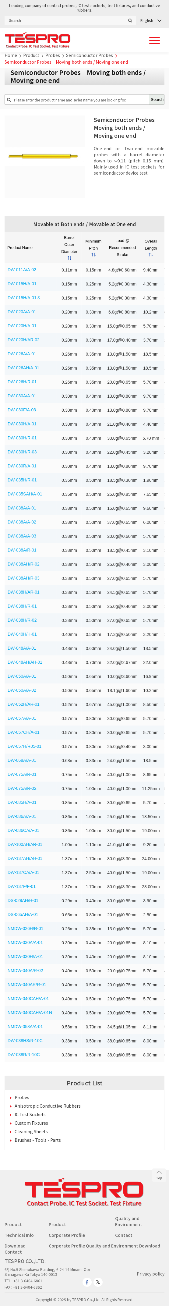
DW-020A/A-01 (22, 311)
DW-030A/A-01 (22, 395)
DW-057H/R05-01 (24, 746)
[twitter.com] (98, 1282)
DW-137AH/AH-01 (25, 858)
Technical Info (19, 1235)
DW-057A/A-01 (22, 718)
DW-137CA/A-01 (23, 872)
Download (15, 1246)
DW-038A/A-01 (22, 508)
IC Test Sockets (30, 1114)
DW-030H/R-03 (22, 451)
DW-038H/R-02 (22, 620)
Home (11, 55)
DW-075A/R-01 (22, 774)
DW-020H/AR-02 (24, 339)
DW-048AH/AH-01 (25, 662)
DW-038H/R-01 (22, 606)
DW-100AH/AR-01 (25, 844)
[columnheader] (69, 247)
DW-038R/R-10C (24, 1054)
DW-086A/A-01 (22, 816)
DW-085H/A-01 (22, 802)
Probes (52, 55)
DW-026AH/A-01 (23, 367)
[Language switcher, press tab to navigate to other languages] (150, 20)
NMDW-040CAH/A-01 (28, 998)
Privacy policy (150, 1274)
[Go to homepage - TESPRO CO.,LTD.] (84, 1204)
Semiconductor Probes (89, 55)
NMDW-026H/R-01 (25, 928)
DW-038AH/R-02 (24, 564)
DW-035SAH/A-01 (25, 494)
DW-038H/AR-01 (24, 592)
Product (31, 55)
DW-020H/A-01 (22, 325)
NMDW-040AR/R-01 (27, 984)
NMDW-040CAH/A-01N (30, 1012)
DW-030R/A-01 (22, 465)
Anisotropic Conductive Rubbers (48, 1106)
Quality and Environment (128, 1221)
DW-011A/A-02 (22, 269)
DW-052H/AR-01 (24, 704)
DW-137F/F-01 (22, 886)
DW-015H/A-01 (22, 283)
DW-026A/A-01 (22, 353)
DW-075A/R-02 (22, 788)
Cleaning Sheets (31, 1131)
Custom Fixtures (31, 1123)
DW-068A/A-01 (22, 760)
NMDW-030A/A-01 (25, 942)
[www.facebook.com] (87, 1282)
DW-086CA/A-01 (23, 830)
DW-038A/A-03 (22, 536)
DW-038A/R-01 (22, 550)
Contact (123, 1235)
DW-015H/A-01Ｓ (24, 297)
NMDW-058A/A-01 (25, 1026)
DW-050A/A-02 (22, 690)
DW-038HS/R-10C (25, 1040)
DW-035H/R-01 (22, 479)
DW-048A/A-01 (22, 648)
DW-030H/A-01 (22, 423)
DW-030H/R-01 (22, 437)
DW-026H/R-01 (22, 381)
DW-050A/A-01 (22, 676)
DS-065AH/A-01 (23, 914)
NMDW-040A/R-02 (25, 970)
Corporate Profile (67, 1235)
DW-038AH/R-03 (24, 578)
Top (159, 1175)
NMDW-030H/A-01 (25, 956)
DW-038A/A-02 (22, 522)
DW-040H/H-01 (22, 634)
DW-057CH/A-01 (24, 732)
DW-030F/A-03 (22, 409)
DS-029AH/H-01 (23, 900)
